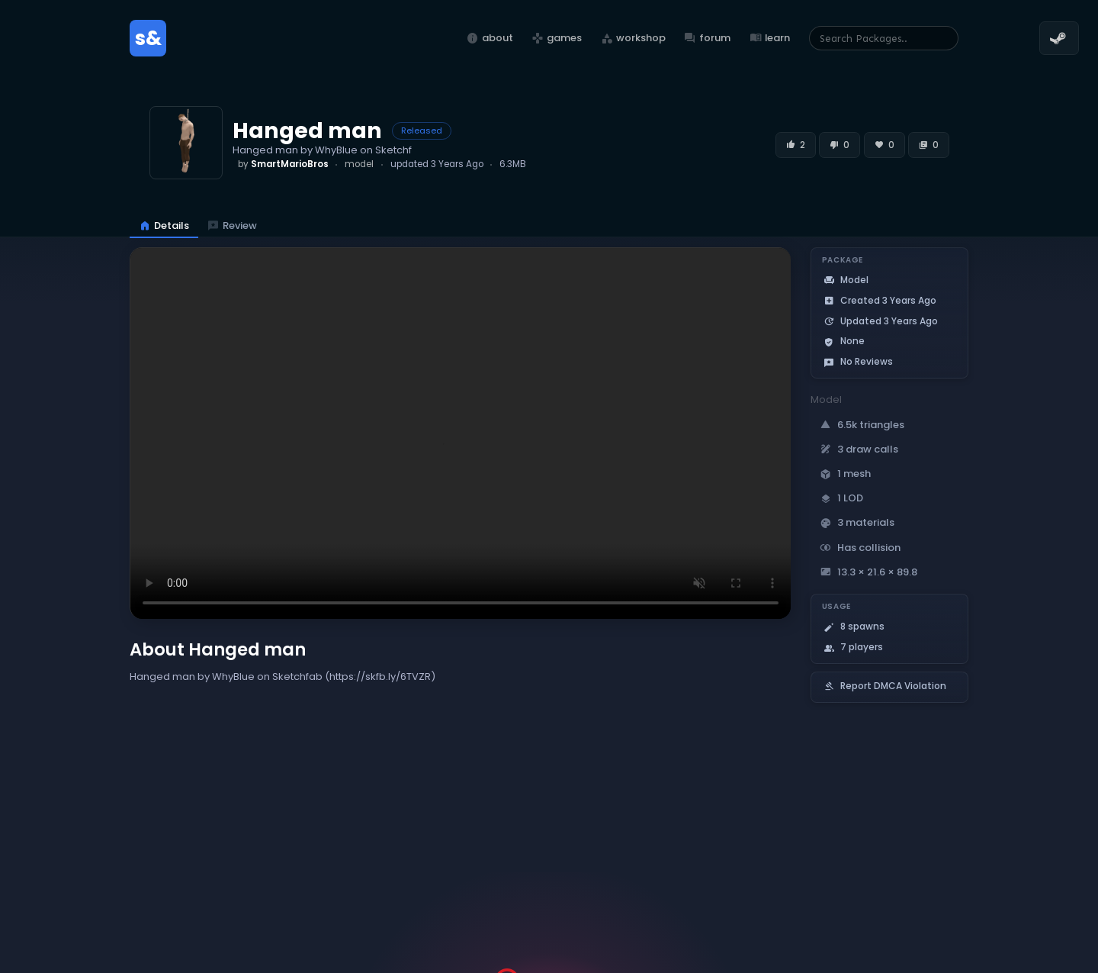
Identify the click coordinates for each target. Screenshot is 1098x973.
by (283, 164)
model (359, 164)
